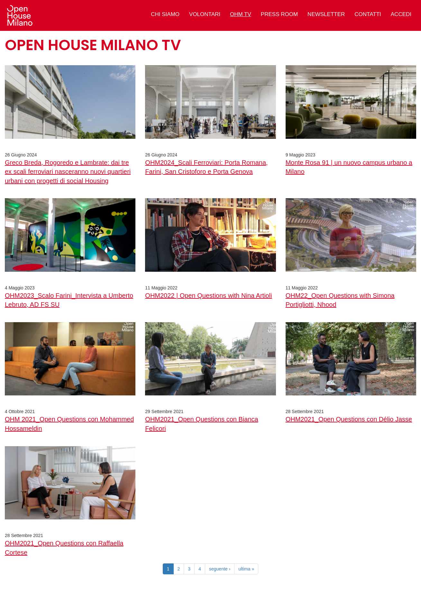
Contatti (367, 14)
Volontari (204, 14)
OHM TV (240, 14)
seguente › (219, 568)
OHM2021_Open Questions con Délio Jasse (349, 419)
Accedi (401, 14)
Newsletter (326, 14)
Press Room (279, 14)
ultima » (246, 568)
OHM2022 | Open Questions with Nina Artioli (208, 295)
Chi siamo (165, 14)
